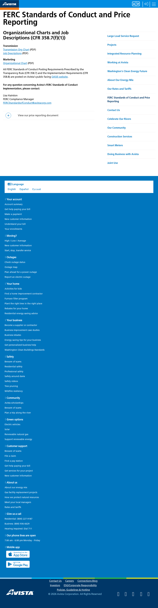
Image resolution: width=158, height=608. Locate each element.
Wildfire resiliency (14, 391)
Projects (111, 44)
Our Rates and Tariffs (119, 88)
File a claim (10, 456)
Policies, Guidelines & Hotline (73, 589)
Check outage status (15, 262)
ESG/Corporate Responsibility (80, 585)
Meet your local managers (18, 502)
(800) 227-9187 (24, 519)
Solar (7, 429)
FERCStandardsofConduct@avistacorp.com (27, 102)
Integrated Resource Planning (124, 53)
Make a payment (13, 214)
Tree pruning (11, 386)
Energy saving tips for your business (23, 340)
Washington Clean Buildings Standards (24, 350)
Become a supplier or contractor (21, 325)
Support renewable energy (18, 439)
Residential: (20, 519)
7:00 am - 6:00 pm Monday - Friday (22, 540)
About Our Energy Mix (120, 80)
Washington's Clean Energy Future (127, 71)
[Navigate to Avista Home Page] (9, 7)
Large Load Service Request (123, 36)
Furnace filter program (16, 298)
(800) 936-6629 (21, 523)
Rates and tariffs (13, 507)
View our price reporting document (38, 115)
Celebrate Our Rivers (119, 118)
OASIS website (60, 76)
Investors (55, 585)
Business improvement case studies (22, 330)
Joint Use (112, 162)
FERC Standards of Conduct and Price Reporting (66, 18)
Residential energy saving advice (21, 313)
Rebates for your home (16, 308)
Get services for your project (19, 471)
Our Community (116, 127)
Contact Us (113, 110)
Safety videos (11, 381)
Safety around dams (15, 376)
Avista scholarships (14, 403)
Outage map (11, 267)
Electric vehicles (12, 424)
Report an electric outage (18, 277)
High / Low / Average (15, 240)
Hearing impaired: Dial (20, 529)
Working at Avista (117, 62)
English (12, 189)
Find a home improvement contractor (24, 293)
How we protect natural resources (22, 497)
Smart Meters (115, 145)
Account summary (14, 204)
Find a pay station (14, 461)
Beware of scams (13, 361)
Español (24, 189)
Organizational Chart (15, 63)
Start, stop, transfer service (18, 250)
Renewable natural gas (16, 434)
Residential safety (13, 366)
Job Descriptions (12, 53)
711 (30, 528)
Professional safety (14, 371)
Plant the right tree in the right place (23, 303)
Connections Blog (87, 580)
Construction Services (119, 136)
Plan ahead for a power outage (21, 272)
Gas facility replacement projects (21, 492)
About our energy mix (16, 487)
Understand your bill (15, 224)
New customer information (18, 219)
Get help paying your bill (17, 209)
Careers (69, 580)
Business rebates (13, 335)
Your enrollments (13, 229)
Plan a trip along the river (18, 412)
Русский (36, 189)
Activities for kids (13, 288)
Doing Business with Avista (123, 154)
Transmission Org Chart (16, 49)
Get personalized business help (20, 345)
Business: (19, 524)
